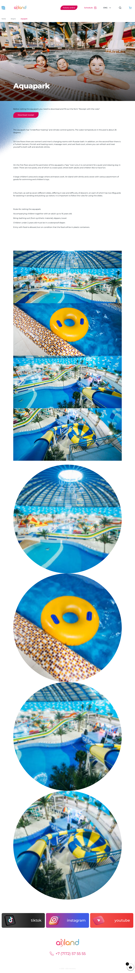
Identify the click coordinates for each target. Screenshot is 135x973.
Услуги (13, 19)
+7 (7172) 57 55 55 (67, 953)
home (4, 19)
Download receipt (26, 115)
